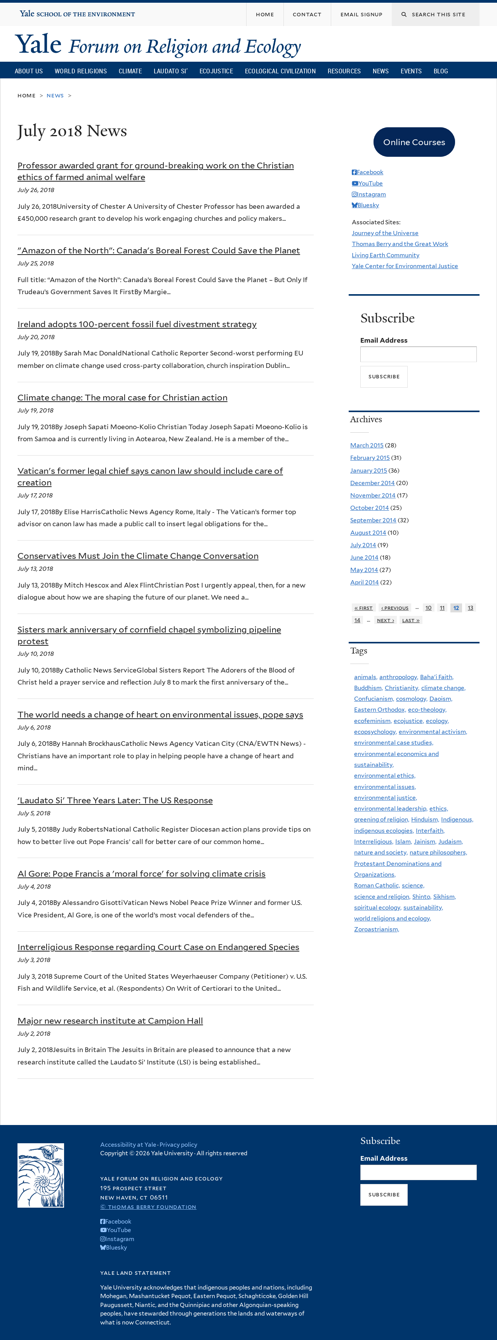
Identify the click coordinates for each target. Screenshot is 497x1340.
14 (357, 620)
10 (429, 607)
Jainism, (425, 841)
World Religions (81, 70)
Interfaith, (430, 830)
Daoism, (440, 698)
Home (26, 95)
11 (442, 607)
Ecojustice (216, 70)
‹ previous (395, 607)
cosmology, (411, 698)
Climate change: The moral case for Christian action (122, 397)
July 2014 (363, 545)
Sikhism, (444, 896)
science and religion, (382, 896)
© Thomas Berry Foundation (148, 1206)
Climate (130, 70)
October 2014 (369, 507)
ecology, (437, 721)
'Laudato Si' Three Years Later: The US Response (115, 800)
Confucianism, (374, 698)
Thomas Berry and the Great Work (400, 244)
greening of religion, (381, 819)
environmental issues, (385, 786)
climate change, (443, 688)
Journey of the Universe (385, 233)
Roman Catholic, (377, 885)
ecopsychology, (375, 731)
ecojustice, (409, 721)
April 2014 (364, 582)
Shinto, (421, 896)
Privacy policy (178, 1144)
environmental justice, (385, 797)
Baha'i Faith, (437, 677)
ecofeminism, (373, 721)
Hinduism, (425, 819)
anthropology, (398, 677)
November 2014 (373, 495)
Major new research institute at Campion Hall (110, 1021)
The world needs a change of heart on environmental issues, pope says (160, 714)
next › (385, 620)
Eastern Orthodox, (380, 709)
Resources (344, 70)
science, (413, 885)
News (381, 70)
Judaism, (450, 841)
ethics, (438, 808)
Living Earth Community (385, 255)
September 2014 (373, 520)
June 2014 (364, 557)
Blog (441, 70)
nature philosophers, (438, 852)
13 (470, 607)
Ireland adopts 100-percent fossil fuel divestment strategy (137, 324)
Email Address (384, 340)
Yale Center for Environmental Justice (405, 266)
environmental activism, (433, 731)
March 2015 (367, 445)
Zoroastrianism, (376, 929)
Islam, (403, 841)
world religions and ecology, (392, 918)
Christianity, (402, 688)
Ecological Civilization (280, 70)
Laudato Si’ (171, 70)
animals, (365, 677)
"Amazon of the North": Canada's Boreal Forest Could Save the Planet (158, 250)
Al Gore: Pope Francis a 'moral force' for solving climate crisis (141, 873)
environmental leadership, (390, 808)
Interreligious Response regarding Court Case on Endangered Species (158, 947)
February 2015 (370, 457)
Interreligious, (373, 841)
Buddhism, (368, 688)
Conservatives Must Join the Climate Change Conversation (138, 556)
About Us (29, 70)
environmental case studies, (393, 742)
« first (364, 607)
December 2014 (372, 483)
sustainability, (423, 907)
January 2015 (368, 470)
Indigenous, (457, 819)
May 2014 (364, 570)
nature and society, (381, 852)
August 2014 (368, 532)
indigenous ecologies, (384, 830)
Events (411, 70)
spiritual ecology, (377, 907)
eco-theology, (427, 709)
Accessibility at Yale (128, 1144)
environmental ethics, (384, 775)
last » (411, 620)
